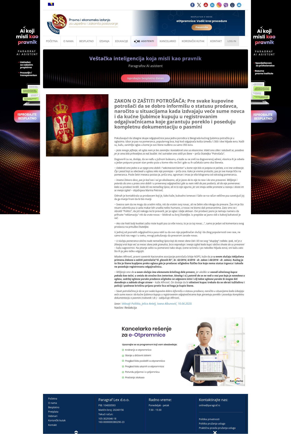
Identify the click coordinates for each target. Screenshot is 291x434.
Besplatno (86, 41)
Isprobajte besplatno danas (145, 78)
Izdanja (104, 41)
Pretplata (53, 411)
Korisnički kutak (57, 420)
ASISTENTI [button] (144, 41)
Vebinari (52, 416)
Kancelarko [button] (168, 41)
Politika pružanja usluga (212, 423)
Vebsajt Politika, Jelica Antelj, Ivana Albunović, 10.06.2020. (157, 303)
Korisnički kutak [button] (193, 41)
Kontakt (52, 425)
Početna (52, 41)
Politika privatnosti (209, 419)
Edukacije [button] (121, 41)
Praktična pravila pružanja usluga (217, 428)
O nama (68, 41)
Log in (232, 41)
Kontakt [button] (216, 41)
